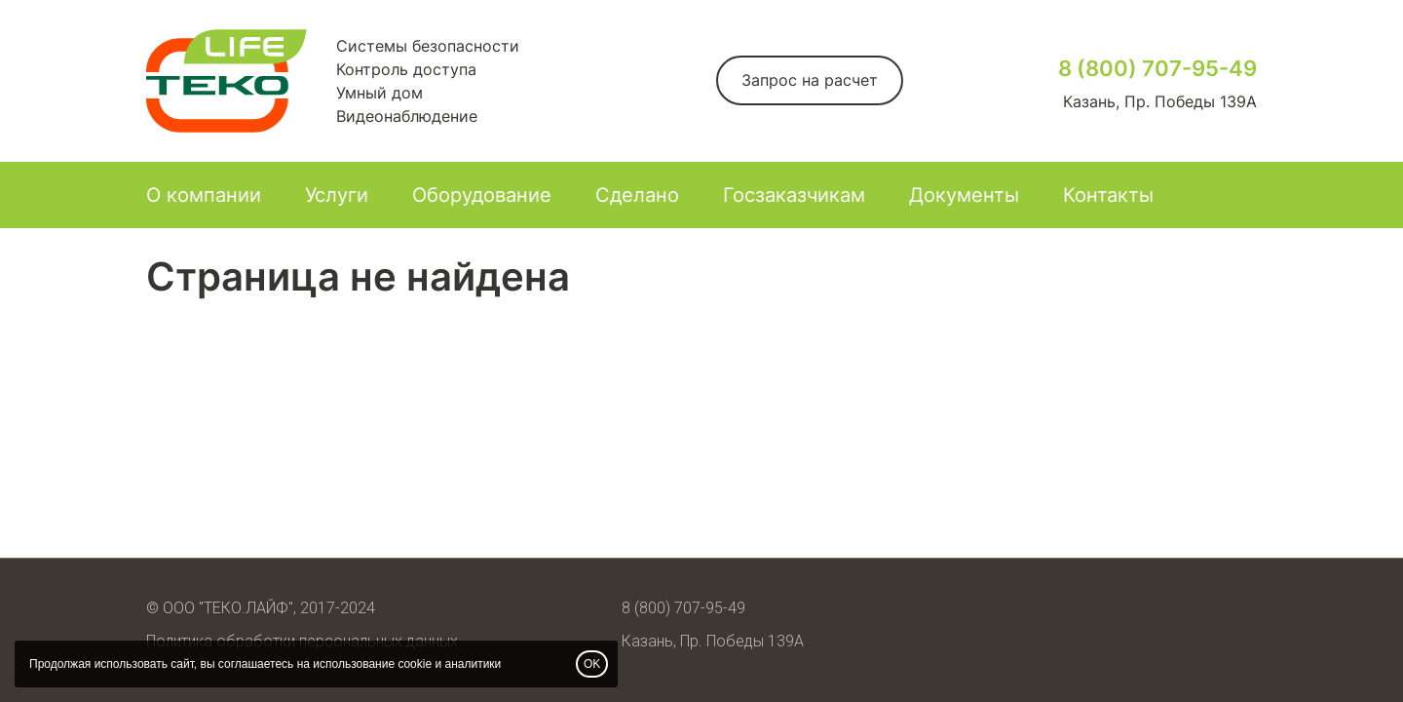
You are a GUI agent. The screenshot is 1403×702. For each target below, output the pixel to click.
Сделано (637, 195)
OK (592, 664)
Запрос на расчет (809, 80)
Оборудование (481, 195)
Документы (964, 195)
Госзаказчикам (794, 195)
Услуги (336, 195)
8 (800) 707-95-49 (1157, 68)
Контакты (1108, 195)
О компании (203, 195)
